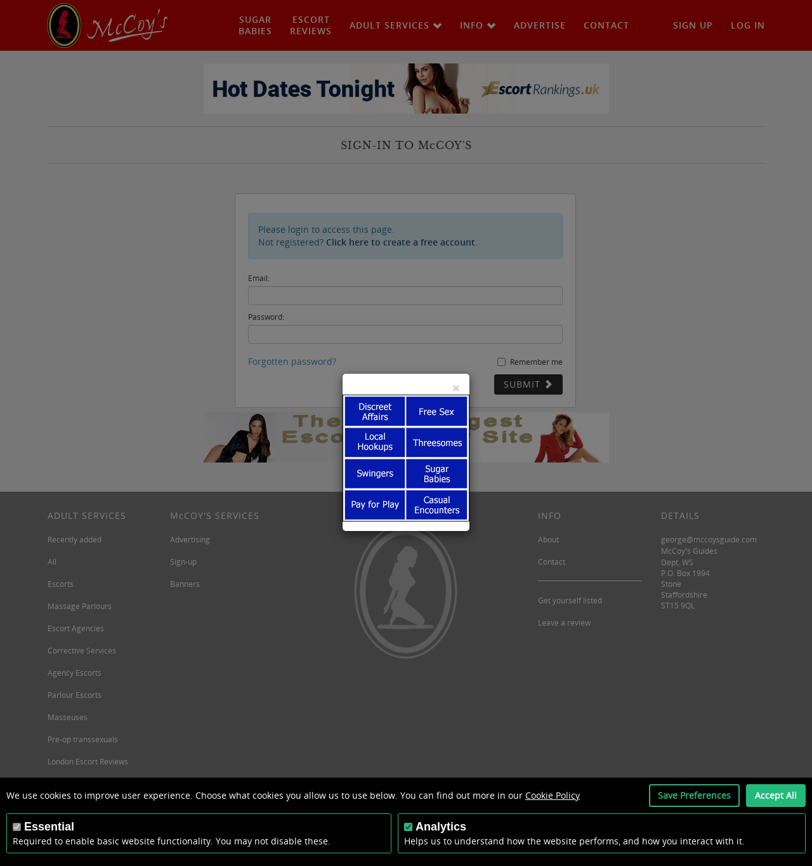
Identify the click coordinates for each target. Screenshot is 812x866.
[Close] (456, 388)
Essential (49, 826)
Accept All (776, 795)
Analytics (441, 826)
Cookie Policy (552, 795)
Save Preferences (694, 795)
